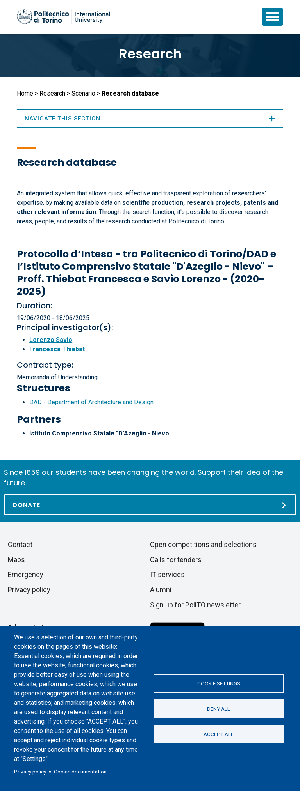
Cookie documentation (80, 771)
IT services (167, 574)
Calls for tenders (176, 560)
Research (150, 53)
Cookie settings (218, 683)
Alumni (160, 590)
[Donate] (150, 504)
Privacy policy (30, 771)
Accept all (219, 734)
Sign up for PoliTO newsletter (195, 605)
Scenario (83, 93)
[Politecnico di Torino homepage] (63, 16)
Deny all (218, 709)
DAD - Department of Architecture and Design (91, 402)
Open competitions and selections (203, 544)
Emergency (25, 574)
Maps (16, 560)
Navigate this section (150, 118)
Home (25, 93)
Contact (20, 544)
